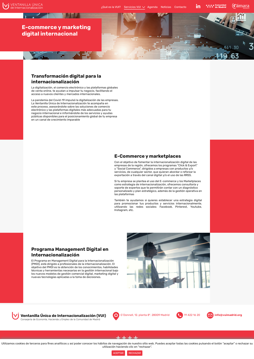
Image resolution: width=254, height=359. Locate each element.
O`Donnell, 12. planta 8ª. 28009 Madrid (145, 315)
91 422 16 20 (192, 315)
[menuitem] (111, 7)
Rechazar (135, 353)
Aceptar (118, 353)
